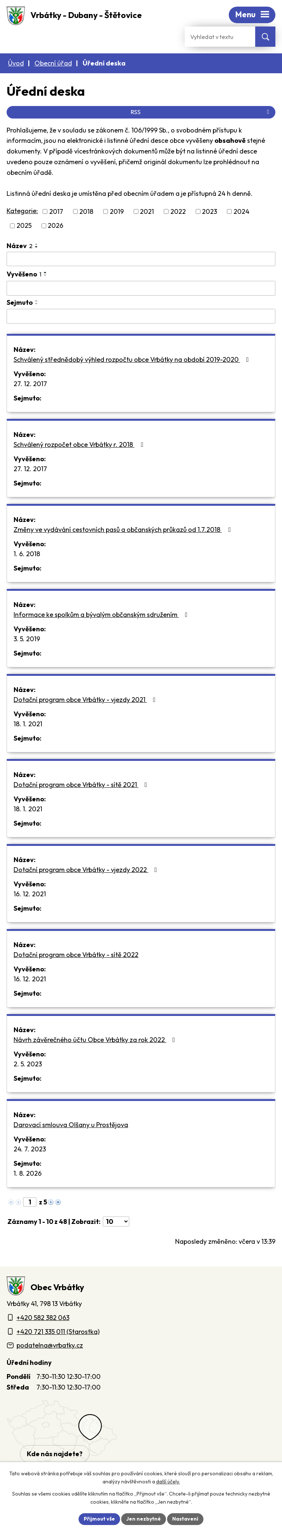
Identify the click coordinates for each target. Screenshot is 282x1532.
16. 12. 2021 (30, 894)
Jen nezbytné (143, 1518)
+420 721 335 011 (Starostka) (58, 1331)
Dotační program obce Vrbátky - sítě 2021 (82, 784)
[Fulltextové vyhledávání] (220, 37)
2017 (56, 211)
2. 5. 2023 (28, 1064)
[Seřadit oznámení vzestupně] (37, 244)
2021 (147, 211)
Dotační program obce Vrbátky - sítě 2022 (76, 954)
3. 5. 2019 (27, 639)
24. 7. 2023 (30, 1149)
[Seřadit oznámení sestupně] (37, 247)
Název (20, 245)
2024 (241, 211)
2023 (209, 211)
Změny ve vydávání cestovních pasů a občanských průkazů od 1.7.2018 (124, 529)
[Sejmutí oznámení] (141, 316)
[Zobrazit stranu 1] (29, 1202)
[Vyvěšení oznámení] (141, 288)
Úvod (16, 63)
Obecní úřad (53, 63)
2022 (178, 211)
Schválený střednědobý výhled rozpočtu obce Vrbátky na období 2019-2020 (133, 359)
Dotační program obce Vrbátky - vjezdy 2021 (86, 699)
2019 (117, 211)
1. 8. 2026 (27, 1173)
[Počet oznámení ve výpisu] (116, 1221)
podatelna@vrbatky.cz (50, 1345)
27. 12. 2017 (30, 384)
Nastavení (185, 1518)
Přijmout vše (99, 1518)
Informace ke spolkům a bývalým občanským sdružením (102, 614)
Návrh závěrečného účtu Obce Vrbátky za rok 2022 (96, 1039)
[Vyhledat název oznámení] (141, 259)
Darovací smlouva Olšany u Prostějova (71, 1124)
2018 (86, 211)
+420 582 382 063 (43, 1317)
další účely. (168, 1482)
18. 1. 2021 (28, 724)
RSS (201, 112)
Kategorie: (22, 210)
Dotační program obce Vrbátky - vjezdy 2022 (87, 869)
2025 (24, 226)
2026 (55, 226)
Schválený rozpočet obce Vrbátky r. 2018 (80, 444)
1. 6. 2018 (27, 554)
